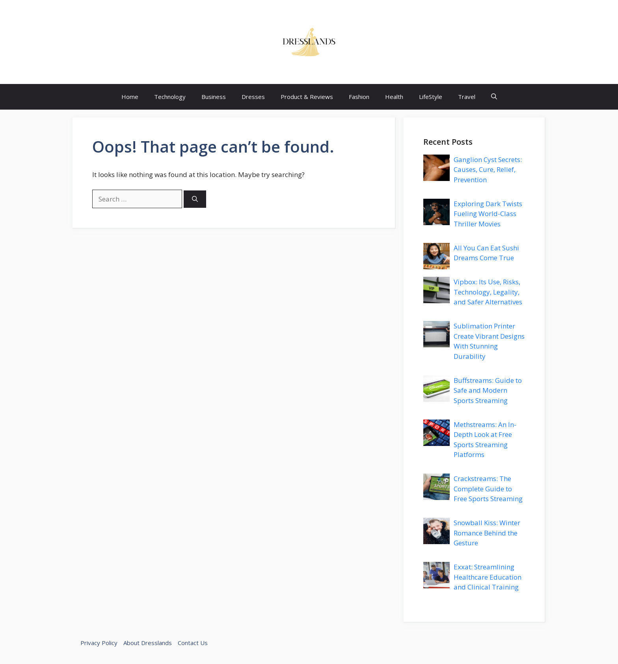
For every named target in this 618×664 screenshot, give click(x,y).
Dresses (253, 97)
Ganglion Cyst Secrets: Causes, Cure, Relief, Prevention (488, 169)
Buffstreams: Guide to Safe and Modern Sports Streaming (488, 390)
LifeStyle (430, 97)
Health (394, 97)
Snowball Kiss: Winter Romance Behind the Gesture (487, 532)
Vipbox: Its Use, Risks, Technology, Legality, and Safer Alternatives (488, 291)
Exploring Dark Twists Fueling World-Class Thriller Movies (488, 213)
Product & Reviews (307, 97)
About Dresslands (147, 643)
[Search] (195, 199)
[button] (494, 97)
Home (129, 97)
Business (213, 97)
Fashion (359, 97)
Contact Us (193, 643)
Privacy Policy (98, 643)
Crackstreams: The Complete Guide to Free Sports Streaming (488, 488)
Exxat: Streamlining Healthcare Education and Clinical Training (487, 576)
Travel (466, 97)
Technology (170, 97)
